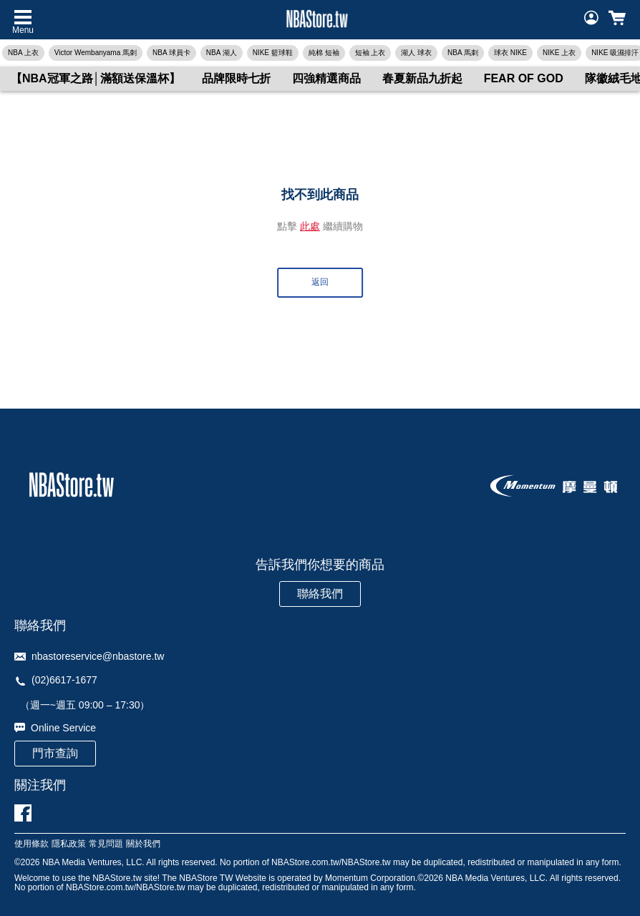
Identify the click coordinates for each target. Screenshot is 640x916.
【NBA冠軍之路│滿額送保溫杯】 (95, 78)
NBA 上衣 (23, 53)
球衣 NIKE (510, 53)
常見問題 (106, 844)
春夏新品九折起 (422, 78)
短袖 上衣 (370, 53)
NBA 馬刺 (462, 53)
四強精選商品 (326, 78)
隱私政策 (69, 844)
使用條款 (31, 844)
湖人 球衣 (416, 53)
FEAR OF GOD (523, 78)
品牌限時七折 (236, 78)
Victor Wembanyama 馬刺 (95, 53)
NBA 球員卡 (171, 53)
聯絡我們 (320, 594)
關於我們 (143, 844)
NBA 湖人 (221, 53)
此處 (310, 226)
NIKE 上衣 (559, 53)
